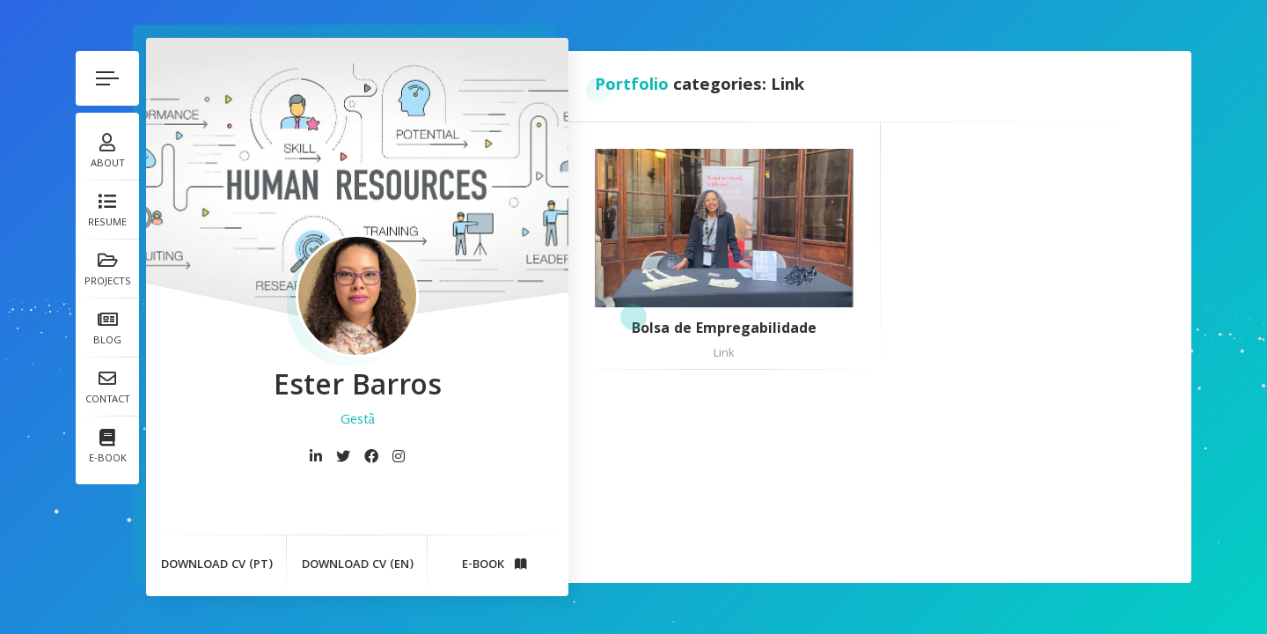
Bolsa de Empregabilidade (724, 331)
